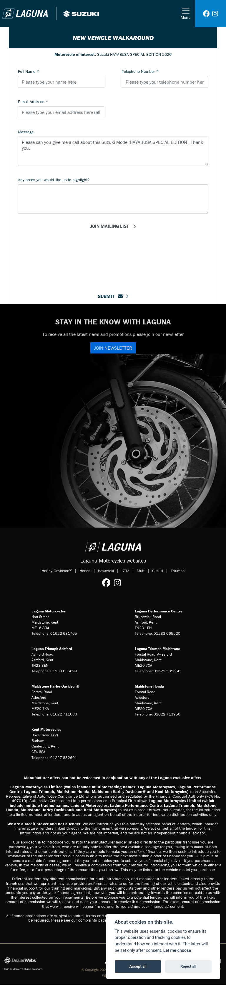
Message (26, 131)
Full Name (28, 71)
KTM (125, 570)
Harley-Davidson (56, 570)
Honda (84, 570)
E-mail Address (33, 101)
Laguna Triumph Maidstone (157, 648)
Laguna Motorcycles (48, 611)
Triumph (178, 570)
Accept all (138, 966)
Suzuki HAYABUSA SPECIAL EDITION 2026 (113, 54)
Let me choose (177, 950)
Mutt (140, 570)
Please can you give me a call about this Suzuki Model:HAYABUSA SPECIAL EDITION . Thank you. (113, 151)
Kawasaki (106, 570)
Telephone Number (140, 71)
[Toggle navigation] (186, 13)
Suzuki (157, 570)
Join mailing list (110, 226)
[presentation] (113, 252)
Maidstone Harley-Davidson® (55, 686)
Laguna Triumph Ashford (51, 648)
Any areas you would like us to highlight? (53, 179)
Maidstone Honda (149, 686)
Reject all (188, 966)
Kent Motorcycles (46, 729)
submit (110, 296)
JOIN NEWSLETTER (113, 348)
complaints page (92, 920)
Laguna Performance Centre (158, 611)
